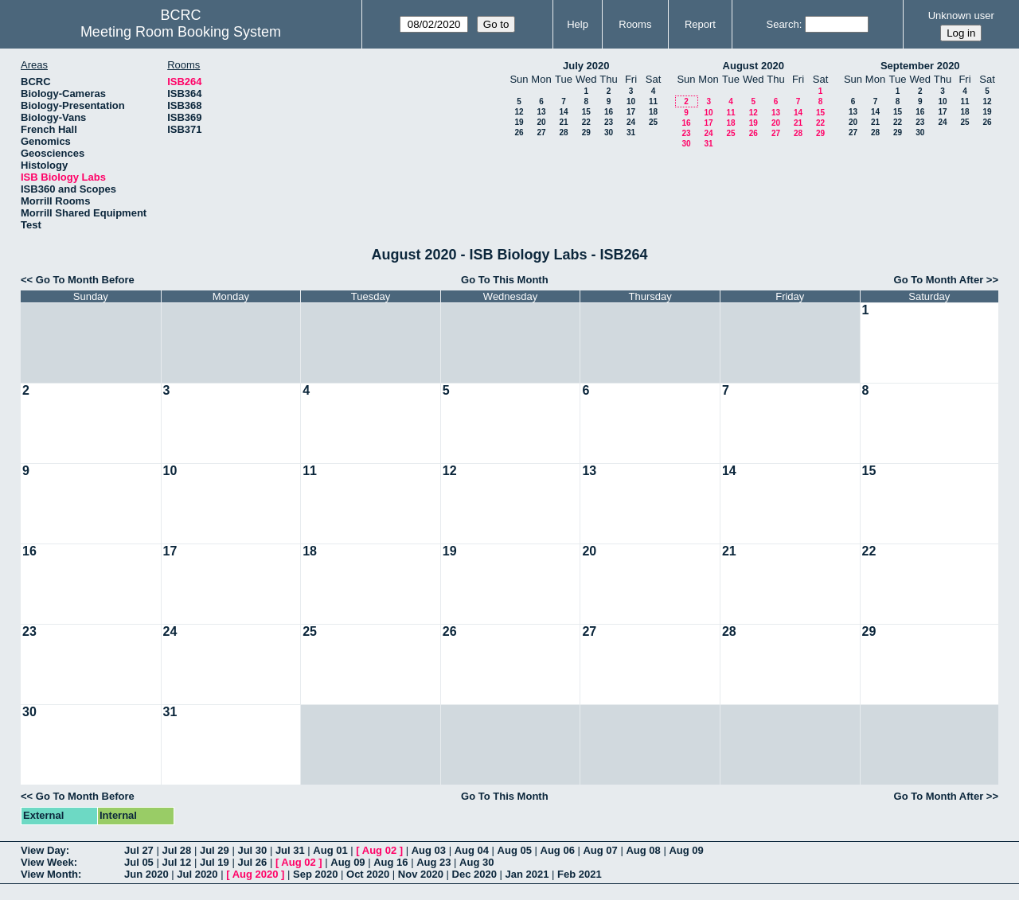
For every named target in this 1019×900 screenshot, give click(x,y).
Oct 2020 (367, 874)
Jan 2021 (527, 874)
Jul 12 (176, 862)
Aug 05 (515, 850)
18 (653, 111)
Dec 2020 (474, 874)
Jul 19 (214, 862)
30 (608, 132)
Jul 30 (252, 850)
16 (608, 111)
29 (586, 132)
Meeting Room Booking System (180, 32)
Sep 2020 (315, 874)
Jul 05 (139, 862)
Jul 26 (252, 862)
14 (563, 111)
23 (608, 122)
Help (577, 24)
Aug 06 (558, 850)
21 (563, 122)
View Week (47, 862)
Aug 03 (429, 850)
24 (631, 122)
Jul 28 (176, 850)
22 (586, 122)
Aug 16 (390, 862)
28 (563, 132)
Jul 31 (290, 850)
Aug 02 (379, 850)
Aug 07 (600, 850)
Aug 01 (330, 850)
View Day (43, 850)
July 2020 (586, 66)
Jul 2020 (197, 874)
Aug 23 (433, 862)
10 (631, 101)
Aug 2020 (255, 874)
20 (541, 122)
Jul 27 (139, 850)
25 (653, 122)
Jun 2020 (146, 874)
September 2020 (920, 66)
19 (518, 122)
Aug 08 (643, 850)
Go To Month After (939, 280)
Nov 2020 (420, 874)
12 (518, 111)
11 (653, 101)
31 (631, 132)
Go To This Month (505, 280)
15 (586, 111)
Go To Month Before (85, 280)
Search (782, 24)
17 (631, 111)
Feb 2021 (579, 874)
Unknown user (961, 15)
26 (518, 132)
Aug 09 (686, 850)
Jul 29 (214, 850)
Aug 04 (472, 850)
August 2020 (753, 66)
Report (700, 24)
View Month (49, 874)
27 (541, 132)
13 (541, 111)
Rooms (635, 24)
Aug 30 (476, 862)
